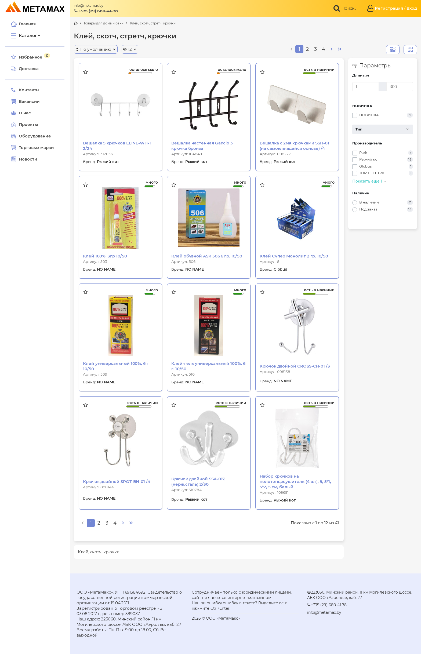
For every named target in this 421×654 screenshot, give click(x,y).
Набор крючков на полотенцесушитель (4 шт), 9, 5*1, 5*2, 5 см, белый (295, 481)
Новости (24, 159)
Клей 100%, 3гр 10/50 (105, 256)
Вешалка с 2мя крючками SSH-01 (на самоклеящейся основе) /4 (294, 145)
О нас (21, 113)
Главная (23, 24)
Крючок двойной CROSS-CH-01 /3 (295, 366)
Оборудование (35, 136)
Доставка (25, 68)
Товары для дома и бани (104, 23)
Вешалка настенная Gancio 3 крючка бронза (202, 145)
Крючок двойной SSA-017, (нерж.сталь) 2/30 (198, 481)
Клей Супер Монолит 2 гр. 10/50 (294, 256)
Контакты (25, 90)
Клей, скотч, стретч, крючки (153, 23)
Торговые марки (32, 147)
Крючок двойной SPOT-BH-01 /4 (116, 481)
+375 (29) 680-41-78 (96, 10)
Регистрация (389, 8)
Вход (412, 8)
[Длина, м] (365, 86)
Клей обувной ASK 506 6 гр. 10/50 (206, 256)
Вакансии (25, 101)
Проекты (28, 124)
